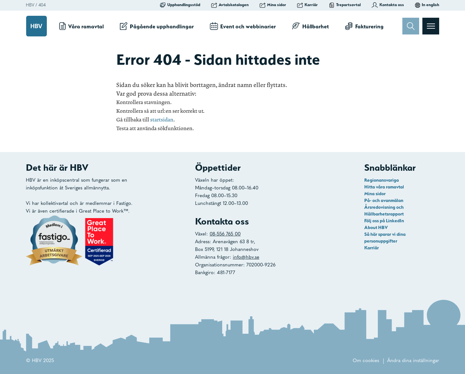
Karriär (307, 4)
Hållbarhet (310, 26)
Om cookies (366, 361)
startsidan (161, 119)
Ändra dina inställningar (413, 361)
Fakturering (364, 26)
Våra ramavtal (81, 26)
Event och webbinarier (243, 26)
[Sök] (410, 26)
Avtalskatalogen (230, 4)
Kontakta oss (388, 4)
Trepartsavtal (345, 4)
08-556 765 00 (225, 234)
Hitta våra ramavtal (384, 187)
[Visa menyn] (430, 26)
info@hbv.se (246, 257)
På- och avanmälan (383, 200)
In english (427, 4)
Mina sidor (273, 4)
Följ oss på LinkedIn (384, 221)
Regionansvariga (381, 180)
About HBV (376, 227)
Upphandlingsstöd (180, 4)
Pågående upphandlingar (157, 26)
